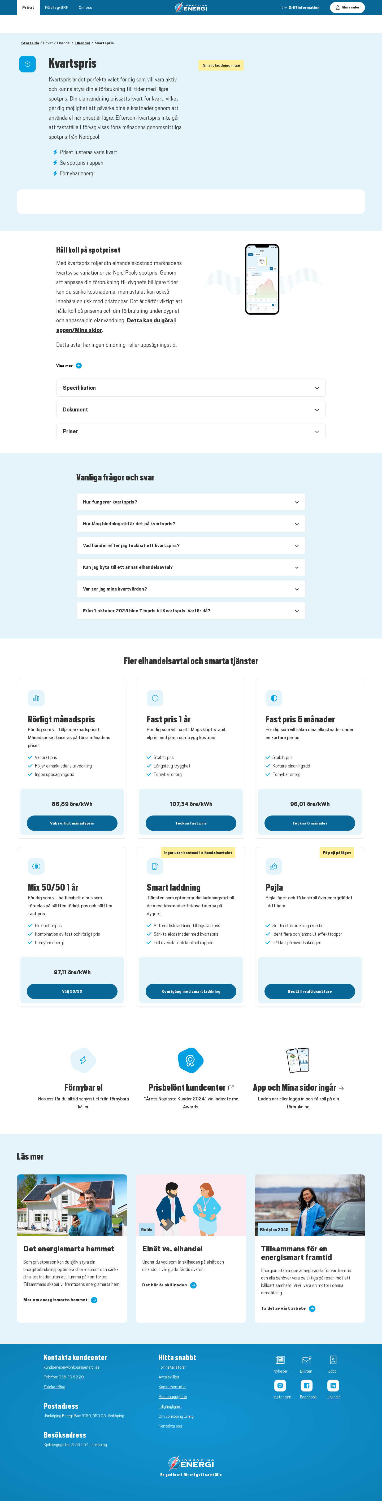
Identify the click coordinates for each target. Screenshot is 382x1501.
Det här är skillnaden (169, 1285)
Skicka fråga (54, 1387)
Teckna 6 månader (309, 823)
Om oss (85, 7)
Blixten (306, 1371)
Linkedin (332, 1397)
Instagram (279, 1397)
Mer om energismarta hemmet (60, 1300)
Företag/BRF (56, 7)
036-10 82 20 (71, 1377)
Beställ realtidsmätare (310, 991)
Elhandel (82, 43)
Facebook (306, 1397)
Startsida (30, 43)
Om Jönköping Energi (176, 1416)
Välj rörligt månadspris (72, 823)
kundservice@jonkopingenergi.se (71, 1367)
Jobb (332, 1371)
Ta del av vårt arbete (288, 1308)
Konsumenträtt (172, 1387)
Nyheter (279, 1371)
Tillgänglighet (170, 1406)
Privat (28, 7)
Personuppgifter (173, 1396)
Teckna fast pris (191, 823)
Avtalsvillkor (169, 1377)
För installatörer (172, 1367)
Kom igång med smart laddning (191, 991)
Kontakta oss (170, 1426)
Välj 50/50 (72, 991)
